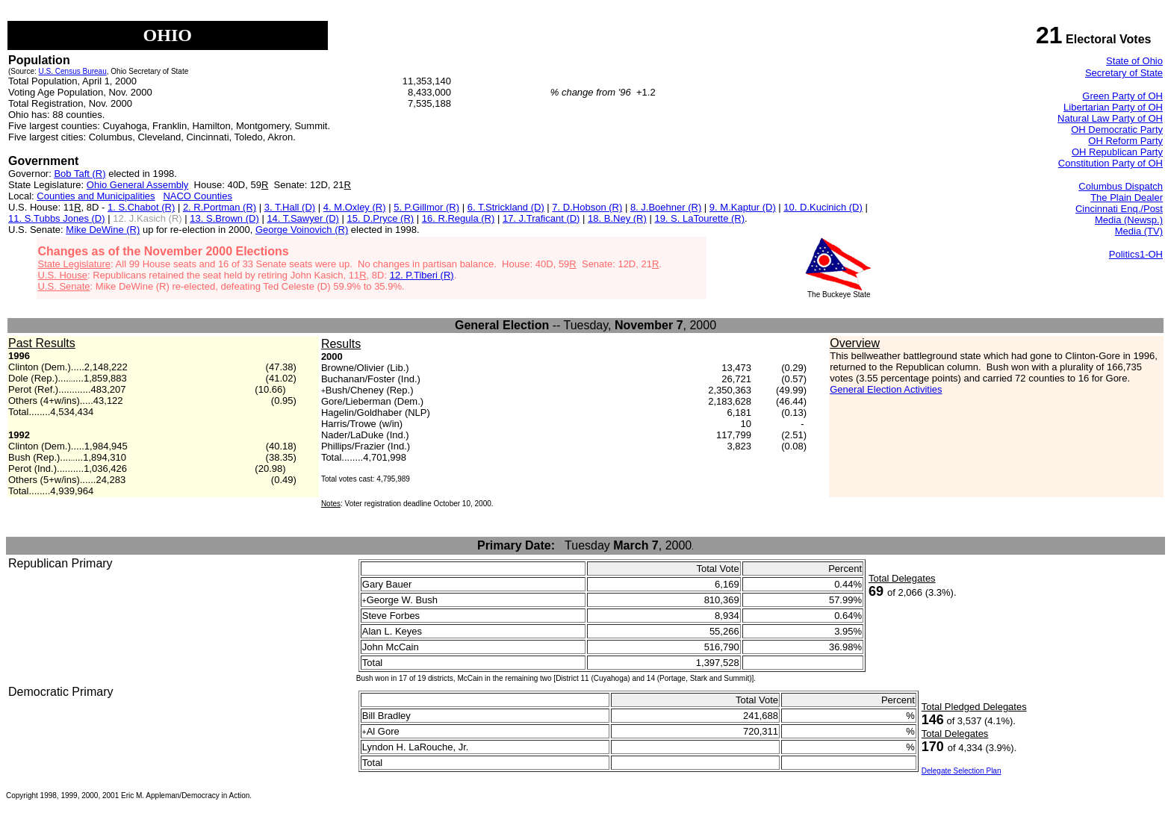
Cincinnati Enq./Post (1119, 208)
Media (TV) (1139, 231)
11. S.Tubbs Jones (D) (56, 218)
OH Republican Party (1117, 152)
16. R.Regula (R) (458, 218)
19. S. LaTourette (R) (699, 218)
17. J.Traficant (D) (541, 218)
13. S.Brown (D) (224, 218)
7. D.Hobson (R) (587, 207)
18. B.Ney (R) (617, 218)
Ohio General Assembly (138, 184)
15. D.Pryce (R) (380, 218)
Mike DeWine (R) (103, 229)
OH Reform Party (1125, 140)
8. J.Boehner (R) (665, 207)
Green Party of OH (1122, 96)
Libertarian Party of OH (1113, 107)
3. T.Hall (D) (289, 207)
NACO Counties (197, 196)
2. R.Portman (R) (219, 207)
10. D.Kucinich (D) (822, 207)
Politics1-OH (1136, 254)
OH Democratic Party (1117, 129)
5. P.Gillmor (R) (426, 207)
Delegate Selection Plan (961, 771)
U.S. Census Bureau (73, 71)
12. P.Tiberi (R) (422, 275)
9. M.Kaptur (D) (742, 207)
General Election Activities (886, 389)
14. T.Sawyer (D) (303, 218)
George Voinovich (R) (301, 229)
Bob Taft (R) (79, 173)
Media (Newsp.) (1129, 219)
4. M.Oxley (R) (354, 207)
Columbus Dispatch (1120, 186)
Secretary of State (1124, 72)
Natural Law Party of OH (1110, 118)
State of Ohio (1134, 60)
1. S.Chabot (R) (141, 207)
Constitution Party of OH (1110, 163)
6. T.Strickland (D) (506, 207)
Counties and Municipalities (96, 196)
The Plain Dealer (1126, 197)
